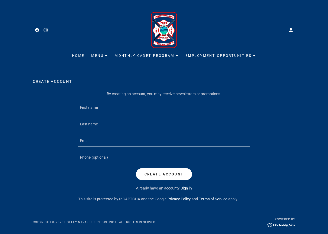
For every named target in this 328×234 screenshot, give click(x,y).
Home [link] (78, 56)
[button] (291, 30)
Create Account (164, 174)
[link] (37, 30)
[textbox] (164, 107)
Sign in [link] (186, 188)
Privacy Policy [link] (179, 199)
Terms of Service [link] (213, 199)
